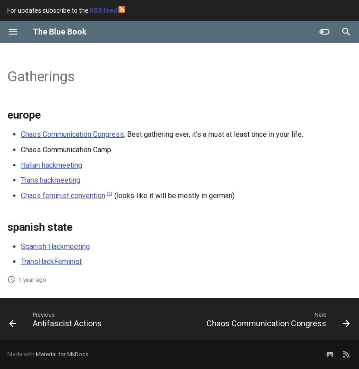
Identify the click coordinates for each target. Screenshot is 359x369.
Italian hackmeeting (51, 165)
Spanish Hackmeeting (55, 246)
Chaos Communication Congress (72, 134)
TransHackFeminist (51, 261)
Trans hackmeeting (50, 180)
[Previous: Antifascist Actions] (57, 321)
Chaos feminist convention (63, 195)
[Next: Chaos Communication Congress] (277, 321)
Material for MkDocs (62, 354)
